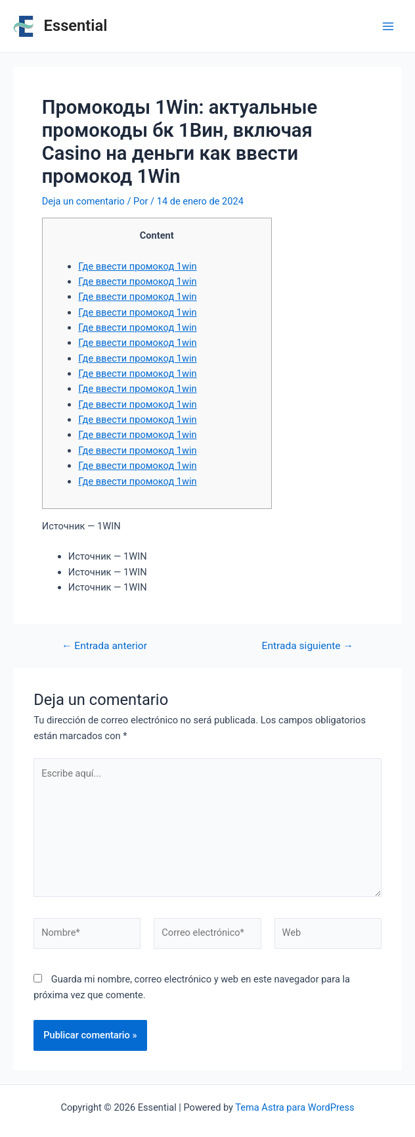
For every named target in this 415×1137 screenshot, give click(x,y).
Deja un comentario (83, 201)
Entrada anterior (104, 646)
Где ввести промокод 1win (137, 266)
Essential (76, 25)
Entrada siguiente (307, 646)
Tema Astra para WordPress (294, 1107)
